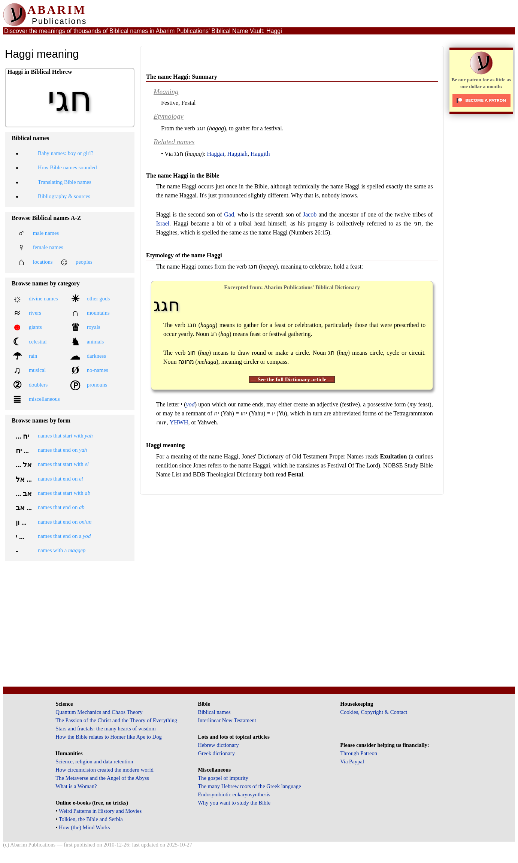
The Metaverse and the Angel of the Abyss (102, 778)
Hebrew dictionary (218, 745)
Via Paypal (352, 761)
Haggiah (237, 154)
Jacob (309, 214)
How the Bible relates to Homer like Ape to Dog (108, 737)
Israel (163, 223)
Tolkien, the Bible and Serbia (91, 819)
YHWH (179, 422)
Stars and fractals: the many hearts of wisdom (105, 729)
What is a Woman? (76, 786)
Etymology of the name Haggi (184, 255)
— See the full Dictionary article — (292, 379)
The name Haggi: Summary (181, 76)
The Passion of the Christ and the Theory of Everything (116, 720)
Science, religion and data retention (94, 761)
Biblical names (214, 712)
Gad (229, 214)
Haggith (260, 154)
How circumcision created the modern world (104, 770)
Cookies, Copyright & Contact (373, 712)
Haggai (215, 154)
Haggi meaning (165, 445)
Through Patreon (358, 753)
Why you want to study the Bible (234, 803)
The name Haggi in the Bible (182, 175)
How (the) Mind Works (84, 827)
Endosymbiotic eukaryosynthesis (234, 794)
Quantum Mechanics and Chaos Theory (99, 712)
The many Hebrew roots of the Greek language (249, 786)
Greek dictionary (216, 753)
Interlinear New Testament (227, 720)
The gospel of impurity (223, 778)
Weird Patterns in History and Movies (100, 811)
